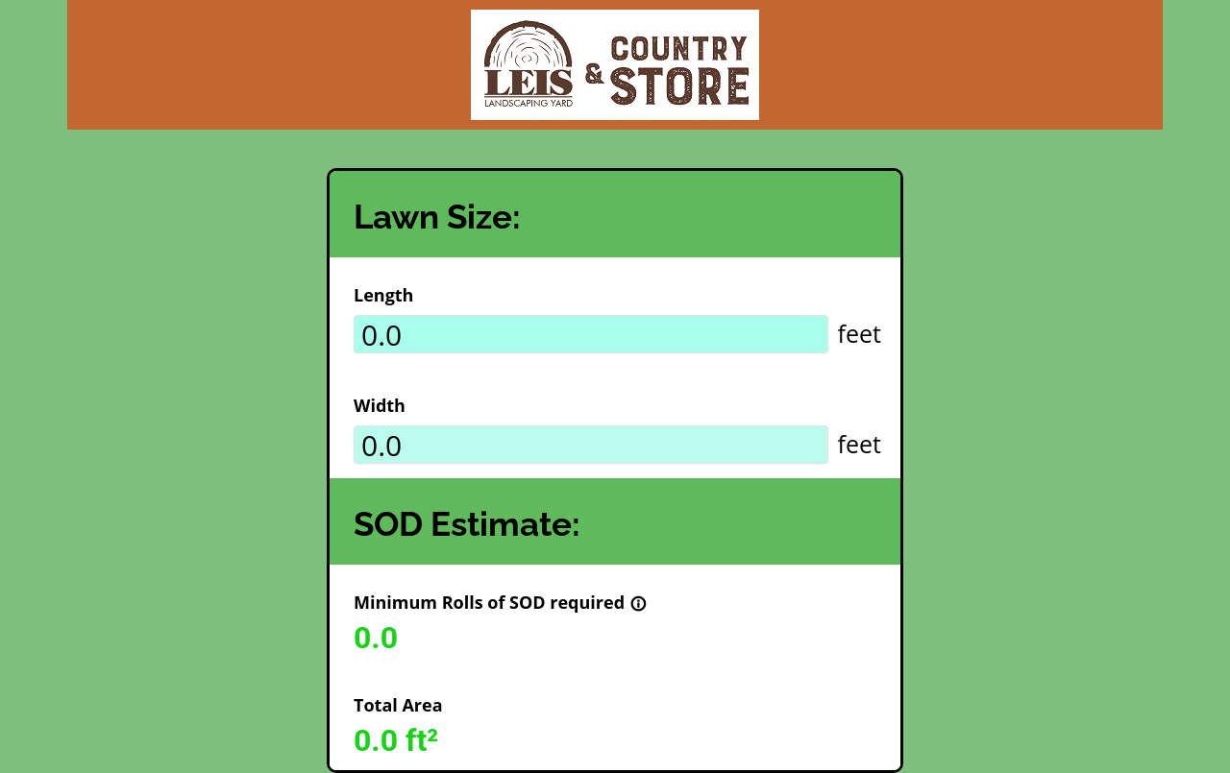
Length (383, 294)
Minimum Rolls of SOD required (500, 602)
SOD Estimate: (467, 524)
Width (380, 405)
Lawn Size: (437, 216)
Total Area (398, 704)
